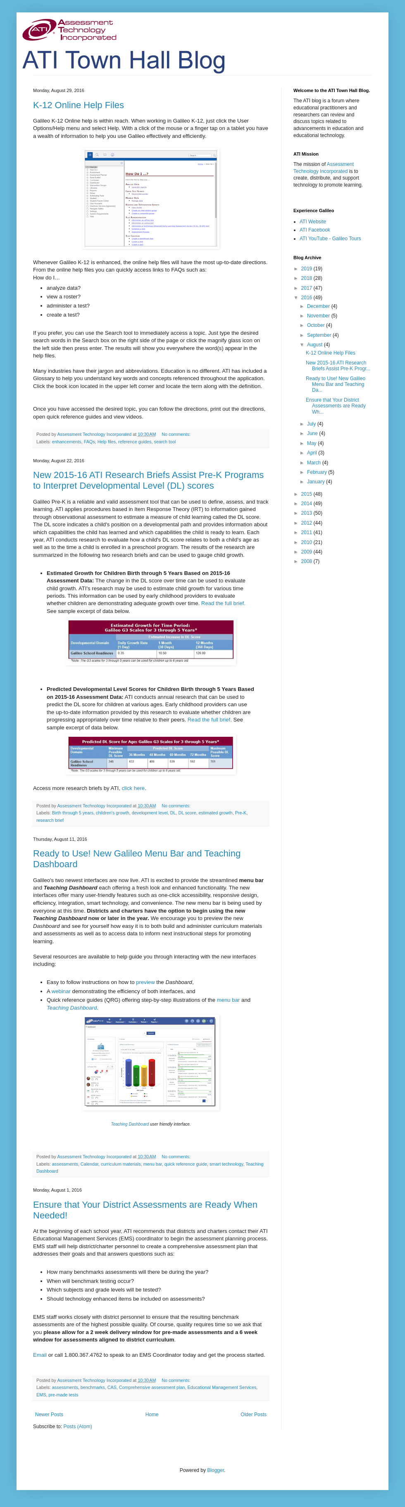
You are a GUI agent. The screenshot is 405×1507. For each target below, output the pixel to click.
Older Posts (254, 1414)
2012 (307, 523)
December (319, 306)
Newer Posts (49, 1414)
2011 (307, 532)
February (317, 472)
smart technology (226, 1164)
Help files (107, 441)
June (313, 433)
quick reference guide (185, 1164)
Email (40, 1355)
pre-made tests (63, 1394)
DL (173, 812)
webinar (61, 991)
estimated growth (215, 812)
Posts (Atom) (77, 1426)
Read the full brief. (223, 603)
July (312, 424)
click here (133, 788)
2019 (307, 269)
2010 (307, 542)
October (316, 325)
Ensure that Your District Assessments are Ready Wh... (336, 406)
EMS (41, 1394)
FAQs (89, 441)
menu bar (228, 1000)
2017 (307, 288)
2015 (307, 494)
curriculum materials (121, 1164)
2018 (307, 278)
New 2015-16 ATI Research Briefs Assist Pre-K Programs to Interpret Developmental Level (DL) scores (148, 480)
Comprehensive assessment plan (152, 1387)
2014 (307, 503)
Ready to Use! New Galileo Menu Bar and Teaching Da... (335, 384)
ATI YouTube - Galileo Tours (330, 238)
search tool (165, 441)
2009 (307, 552)
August (315, 345)
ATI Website (313, 222)
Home (152, 1414)
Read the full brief (209, 720)
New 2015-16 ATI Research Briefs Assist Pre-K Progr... (338, 365)
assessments (65, 1164)
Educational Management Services (222, 1387)
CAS (112, 1387)
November (319, 316)
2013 (307, 513)
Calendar (89, 1164)
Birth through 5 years (72, 812)
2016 (307, 297)
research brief (50, 820)
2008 (307, 561)
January (316, 482)
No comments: (177, 434)
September (320, 335)
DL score (187, 812)
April (312, 453)
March (314, 463)
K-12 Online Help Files (78, 105)
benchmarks (93, 1387)
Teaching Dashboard (72, 1008)
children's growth (112, 812)
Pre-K (241, 812)
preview (145, 982)
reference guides (134, 441)
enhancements (66, 441)
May (312, 443)
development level (150, 812)
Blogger (215, 1470)
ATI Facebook (315, 230)
